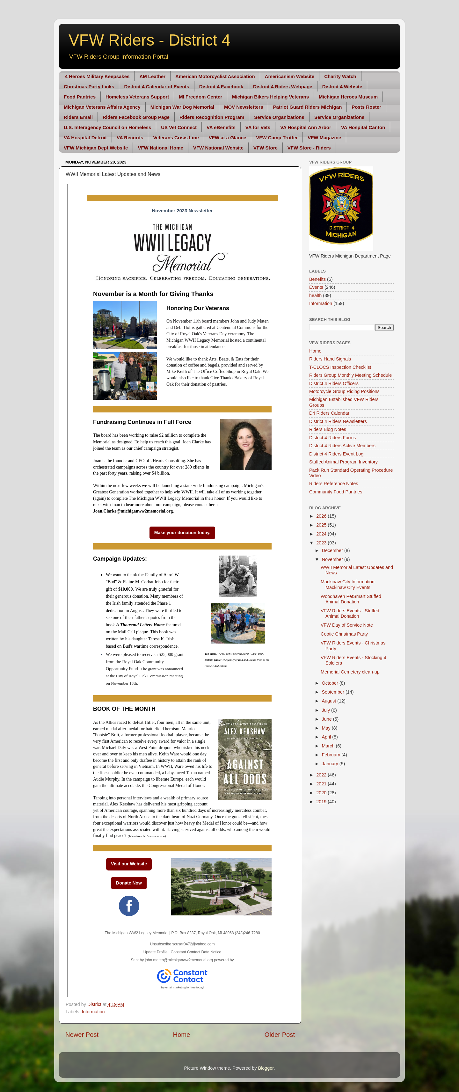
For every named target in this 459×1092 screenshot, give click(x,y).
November (333, 559)
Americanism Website (290, 76)
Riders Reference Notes (333, 483)
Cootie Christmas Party (344, 634)
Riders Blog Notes (327, 429)
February (332, 754)
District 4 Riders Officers (334, 383)
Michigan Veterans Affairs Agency (102, 107)
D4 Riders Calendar (329, 413)
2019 (322, 801)
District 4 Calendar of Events (156, 86)
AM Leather (152, 76)
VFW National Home (160, 147)
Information (93, 1011)
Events (316, 287)
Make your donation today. (182, 532)
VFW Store (265, 147)
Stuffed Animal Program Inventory (343, 461)
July (327, 710)
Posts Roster (366, 107)
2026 (322, 516)
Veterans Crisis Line (176, 137)
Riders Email (78, 117)
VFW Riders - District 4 (149, 40)
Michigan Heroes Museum (348, 96)
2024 (322, 533)
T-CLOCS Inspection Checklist (340, 367)
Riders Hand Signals (330, 358)
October (330, 683)
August (330, 700)
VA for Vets (257, 127)
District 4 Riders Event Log (336, 453)
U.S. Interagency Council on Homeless (107, 127)
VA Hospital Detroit (85, 137)
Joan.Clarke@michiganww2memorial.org (133, 511)
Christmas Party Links (89, 86)
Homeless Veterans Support (137, 96)
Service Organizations (279, 117)
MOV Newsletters (243, 107)
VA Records (130, 137)
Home (181, 1034)
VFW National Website (218, 147)
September (334, 692)
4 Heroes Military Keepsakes (97, 76)
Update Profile (155, 952)
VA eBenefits (221, 127)
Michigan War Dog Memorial (182, 107)
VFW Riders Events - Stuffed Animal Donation (350, 613)
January (330, 763)
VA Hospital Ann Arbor (305, 127)
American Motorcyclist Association (215, 76)
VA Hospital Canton (363, 127)
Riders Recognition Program (211, 117)
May (327, 728)
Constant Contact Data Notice (196, 952)
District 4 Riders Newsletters (338, 421)
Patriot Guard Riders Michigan (307, 107)
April (327, 736)
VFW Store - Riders (309, 147)
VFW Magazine (324, 137)
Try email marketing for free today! (182, 987)
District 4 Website (342, 86)
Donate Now (129, 882)
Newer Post (81, 1034)
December (333, 550)
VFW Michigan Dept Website (96, 147)
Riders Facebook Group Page (136, 117)
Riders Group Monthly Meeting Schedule (350, 375)
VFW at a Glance (227, 137)
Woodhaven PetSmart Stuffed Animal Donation (351, 599)
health (315, 295)
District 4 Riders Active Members (342, 445)
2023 (322, 542)
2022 (322, 774)
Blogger (266, 1068)
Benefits (317, 279)
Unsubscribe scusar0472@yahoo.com (182, 944)
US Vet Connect (179, 127)
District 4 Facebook (221, 86)
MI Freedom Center (200, 96)
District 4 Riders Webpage (282, 86)
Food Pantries (80, 96)
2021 (322, 783)
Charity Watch (340, 76)
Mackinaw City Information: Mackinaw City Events (348, 584)
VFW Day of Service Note (347, 625)
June (327, 719)
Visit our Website (129, 863)
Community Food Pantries (335, 491)
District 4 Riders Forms (332, 437)
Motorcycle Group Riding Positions (344, 391)
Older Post (280, 1034)
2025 (322, 525)
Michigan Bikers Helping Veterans (270, 96)
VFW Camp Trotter (277, 137)
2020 (322, 792)
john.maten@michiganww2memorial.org (179, 960)
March (329, 745)
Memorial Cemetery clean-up (350, 671)
